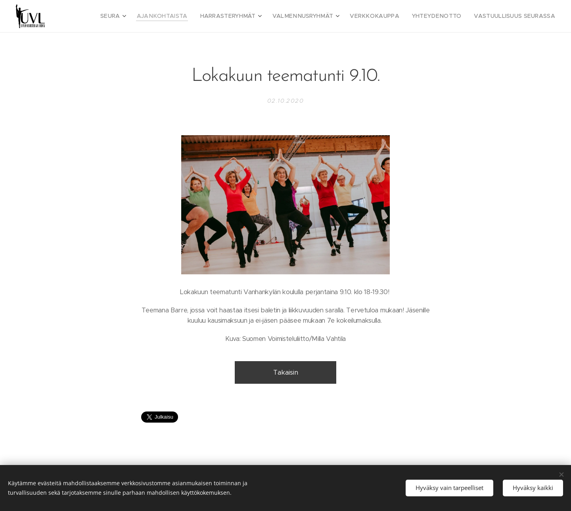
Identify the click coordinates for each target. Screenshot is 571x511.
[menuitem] (144, 16)
